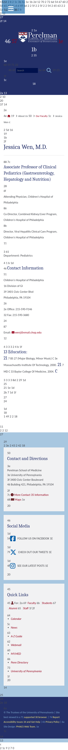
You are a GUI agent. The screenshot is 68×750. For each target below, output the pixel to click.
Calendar (16, 619)
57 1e (37, 41)
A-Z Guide (16, 636)
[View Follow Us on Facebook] (13, 538)
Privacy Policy (53, 721)
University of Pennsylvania (26, 671)
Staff (25, 608)
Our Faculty (42, 116)
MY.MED (16, 653)
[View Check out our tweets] (14, 552)
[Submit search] (49, 70)
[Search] (27, 70)
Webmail (16, 645)
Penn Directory (19, 662)
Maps (18, 499)
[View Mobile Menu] (11, 10)
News (14, 627)
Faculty (32, 603)
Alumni (13, 608)
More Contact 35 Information (31, 495)
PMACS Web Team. (26, 726)
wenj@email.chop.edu (28, 332)
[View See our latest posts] (13, 566)
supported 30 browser (35, 717)
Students (47, 603)
